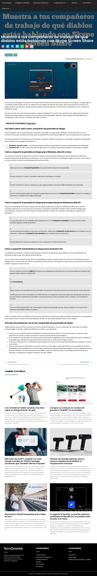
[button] (3, 46)
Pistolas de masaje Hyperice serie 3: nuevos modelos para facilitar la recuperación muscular (67, 461)
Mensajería (8, 55)
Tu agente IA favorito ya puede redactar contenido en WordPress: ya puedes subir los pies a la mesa (70, 516)
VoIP (15, 55)
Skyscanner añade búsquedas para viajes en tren (25, 515)
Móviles (76, 3)
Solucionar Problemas (42, 3)
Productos (7, 8)
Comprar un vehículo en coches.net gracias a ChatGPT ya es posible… (67, 409)
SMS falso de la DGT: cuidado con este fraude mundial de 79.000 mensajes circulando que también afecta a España (25, 461)
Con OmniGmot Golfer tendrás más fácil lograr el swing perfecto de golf (24, 409)
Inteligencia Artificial (22, 3)
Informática (89, 3)
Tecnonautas (6, 3)
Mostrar (31, 123)
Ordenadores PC (62, 3)
